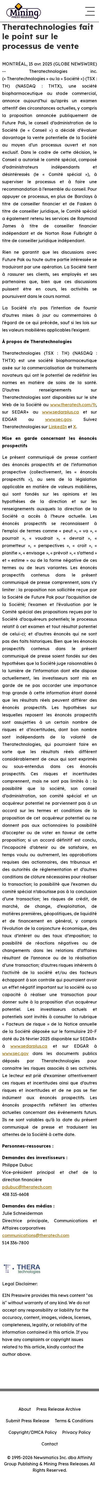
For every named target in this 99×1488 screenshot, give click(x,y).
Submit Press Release (27, 1420)
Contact (49, 1443)
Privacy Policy (76, 1432)
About (24, 1409)
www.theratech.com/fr (73, 404)
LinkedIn (58, 426)
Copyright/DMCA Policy (32, 1432)
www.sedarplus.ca (60, 412)
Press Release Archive (58, 1409)
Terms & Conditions (74, 1420)
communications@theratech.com (35, 1235)
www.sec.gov (58, 419)
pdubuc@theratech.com (27, 1187)
